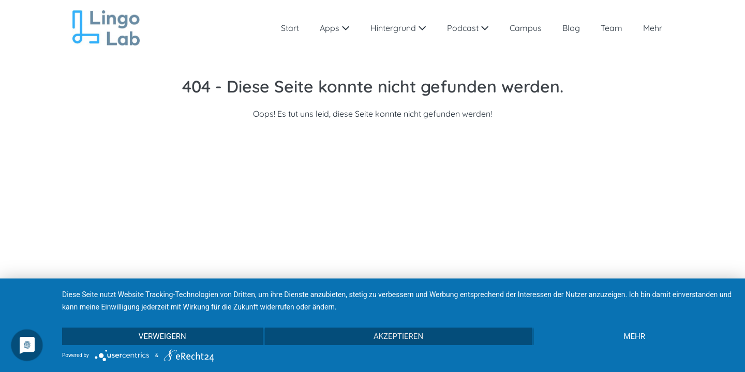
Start (290, 28)
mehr (634, 336)
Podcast (468, 28)
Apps (335, 28)
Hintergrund (398, 28)
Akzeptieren (398, 336)
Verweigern (162, 336)
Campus (526, 28)
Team (611, 28)
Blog (571, 28)
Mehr (652, 28)
